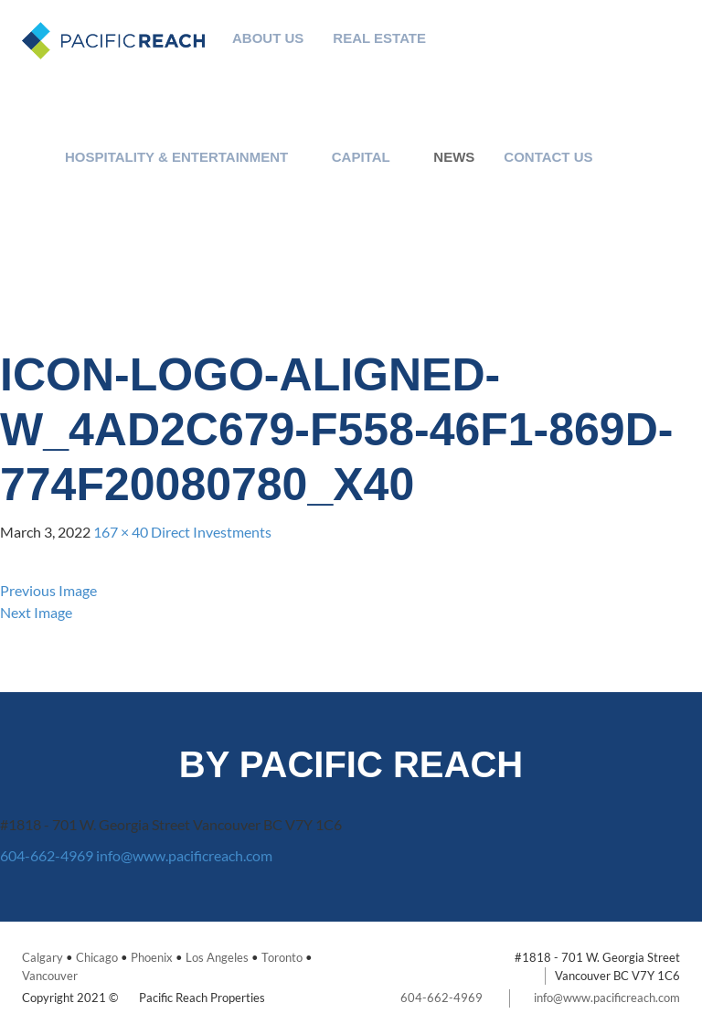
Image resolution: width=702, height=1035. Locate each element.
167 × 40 (120, 531)
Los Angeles (217, 957)
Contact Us (548, 157)
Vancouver (50, 975)
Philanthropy (254, 60)
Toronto (282, 957)
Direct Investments (211, 531)
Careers (535, 201)
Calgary (42, 957)
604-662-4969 (46, 855)
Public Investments (347, 201)
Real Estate (379, 38)
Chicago (97, 957)
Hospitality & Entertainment (176, 157)
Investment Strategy (366, 82)
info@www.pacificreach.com (184, 855)
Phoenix (152, 957)
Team (365, 104)
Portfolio (365, 126)
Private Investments (347, 222)
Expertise (366, 60)
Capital (361, 157)
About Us (267, 38)
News (453, 157)
